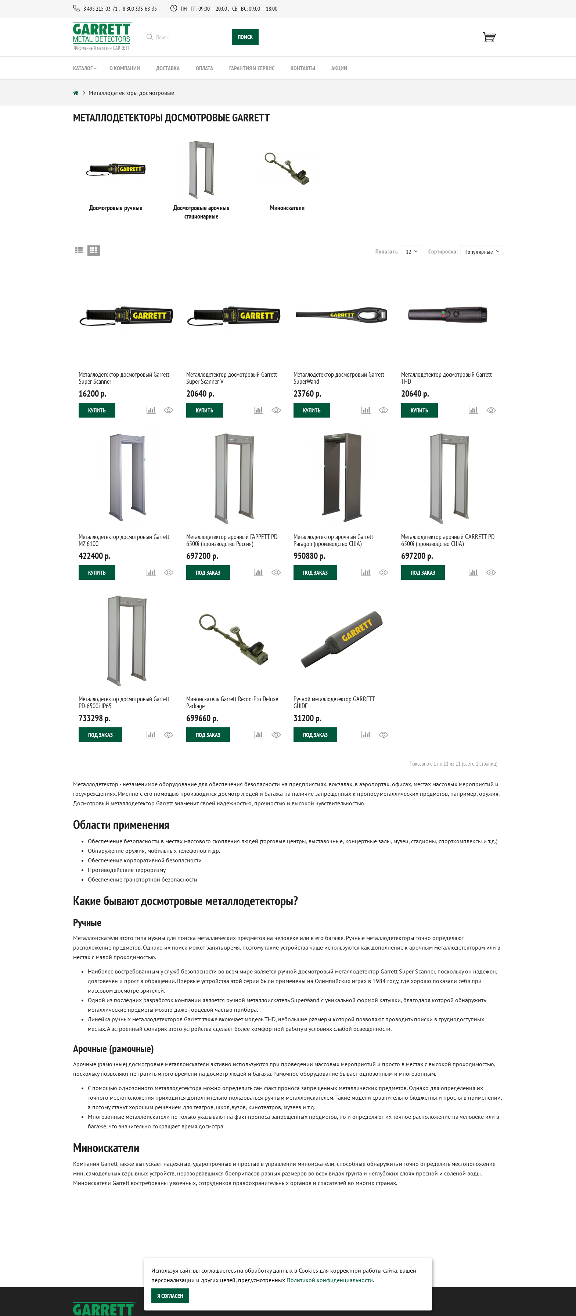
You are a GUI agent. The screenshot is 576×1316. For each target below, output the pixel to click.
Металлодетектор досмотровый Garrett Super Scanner (124, 378)
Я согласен (170, 1295)
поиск (245, 37)
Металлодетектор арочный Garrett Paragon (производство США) (333, 540)
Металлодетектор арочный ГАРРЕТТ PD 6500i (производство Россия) (231, 540)
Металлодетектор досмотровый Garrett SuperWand (339, 378)
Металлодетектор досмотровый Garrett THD (446, 378)
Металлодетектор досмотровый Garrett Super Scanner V (231, 378)
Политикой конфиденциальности (330, 1280)
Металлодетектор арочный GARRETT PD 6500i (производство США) (447, 540)
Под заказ (208, 572)
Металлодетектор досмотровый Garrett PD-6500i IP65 (124, 702)
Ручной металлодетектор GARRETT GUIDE (334, 702)
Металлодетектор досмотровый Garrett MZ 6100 (124, 540)
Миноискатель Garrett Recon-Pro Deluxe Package (232, 702)
